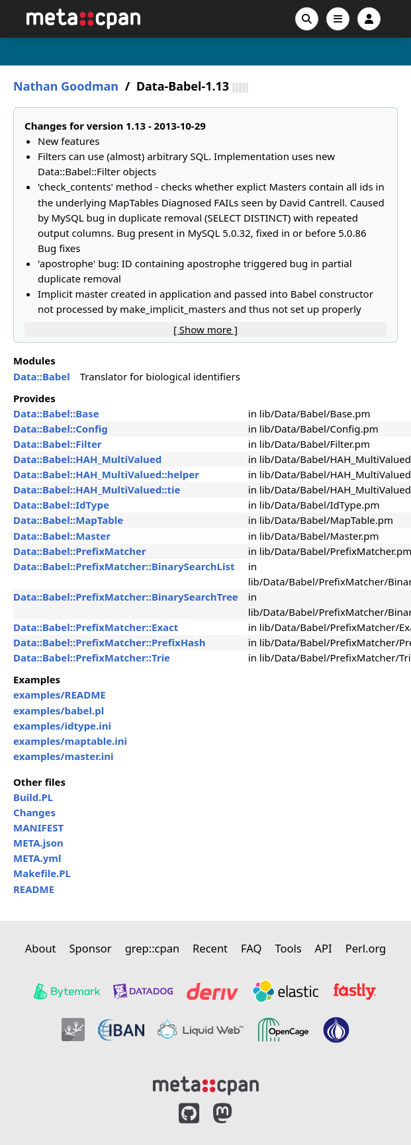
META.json (38, 842)
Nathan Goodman (65, 86)
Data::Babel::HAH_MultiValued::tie (97, 489)
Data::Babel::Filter (57, 443)
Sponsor (90, 948)
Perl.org (366, 948)
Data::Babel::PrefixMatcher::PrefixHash (109, 642)
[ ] (205, 329)
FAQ (251, 948)
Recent (210, 948)
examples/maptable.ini (70, 740)
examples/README (59, 694)
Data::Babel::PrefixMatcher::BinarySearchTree (125, 596)
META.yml (37, 858)
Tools (288, 948)
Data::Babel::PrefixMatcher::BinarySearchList (124, 566)
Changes (34, 812)
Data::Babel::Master (62, 535)
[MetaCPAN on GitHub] (189, 1113)
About (40, 948)
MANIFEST (38, 827)
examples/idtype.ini (62, 725)
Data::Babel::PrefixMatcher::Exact (95, 627)
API (323, 948)
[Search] (306, 18)
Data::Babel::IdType (61, 504)
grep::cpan (152, 948)
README (33, 889)
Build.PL (33, 797)
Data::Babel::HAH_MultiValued (87, 459)
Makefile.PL (42, 873)
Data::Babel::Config (60, 428)
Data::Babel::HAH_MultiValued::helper (106, 474)
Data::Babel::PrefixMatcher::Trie (91, 657)
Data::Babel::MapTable (68, 520)
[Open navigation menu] (337, 18)
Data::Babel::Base (56, 413)
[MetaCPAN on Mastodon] (235, 1113)
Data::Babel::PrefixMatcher (79, 551)
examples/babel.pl (58, 710)
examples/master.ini (63, 756)
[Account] (369, 18)
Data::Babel (41, 376)
